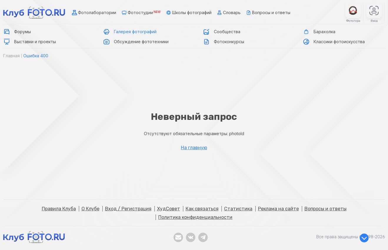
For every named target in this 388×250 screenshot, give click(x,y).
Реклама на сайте (278, 209)
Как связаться (202, 209)
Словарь (228, 12)
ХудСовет (168, 209)
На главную (194, 147)
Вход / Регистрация (128, 209)
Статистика (238, 209)
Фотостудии (141, 12)
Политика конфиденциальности (195, 217)
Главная (11, 55)
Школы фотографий (188, 12)
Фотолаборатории (93, 12)
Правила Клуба (59, 209)
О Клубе (90, 209)
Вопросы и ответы (267, 12)
